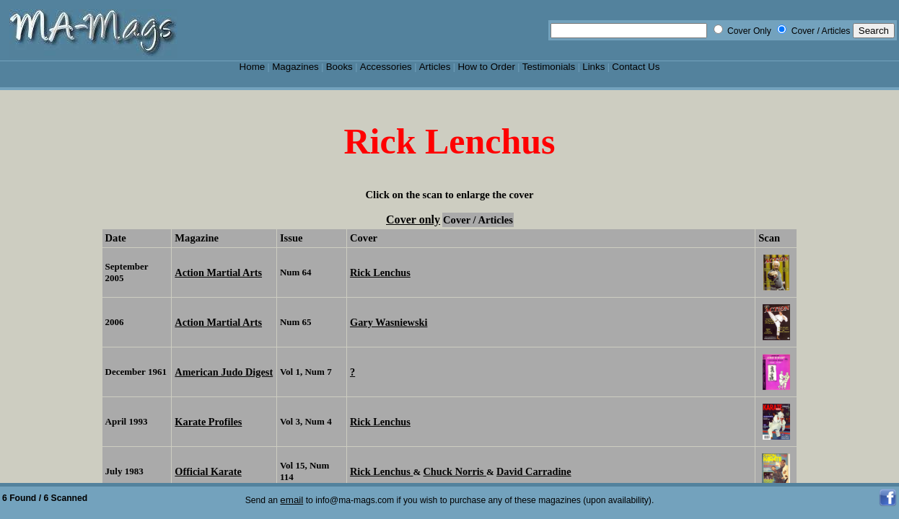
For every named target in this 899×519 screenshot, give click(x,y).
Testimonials (549, 66)
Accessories (386, 66)
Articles (435, 66)
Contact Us (635, 66)
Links (593, 66)
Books (339, 66)
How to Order (485, 66)
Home (253, 66)
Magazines (295, 66)
